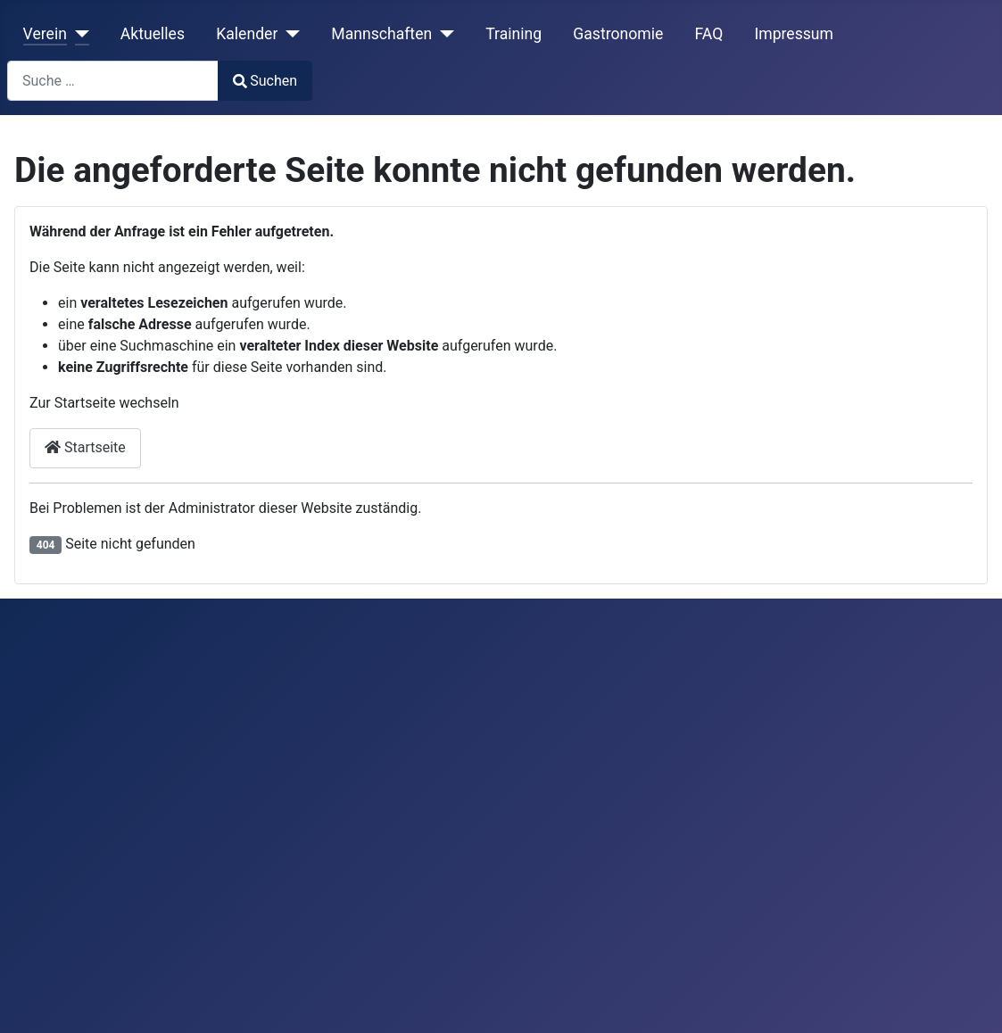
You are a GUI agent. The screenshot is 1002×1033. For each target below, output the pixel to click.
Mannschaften (381, 34)
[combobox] (113, 81)
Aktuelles (152, 34)
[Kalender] (288, 33)
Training (513, 34)
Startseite (85, 447)
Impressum (793, 34)
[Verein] (78, 33)
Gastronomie (618, 34)
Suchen (265, 80)
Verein (45, 34)
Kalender (246, 34)
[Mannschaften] (443, 33)
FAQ (708, 34)
